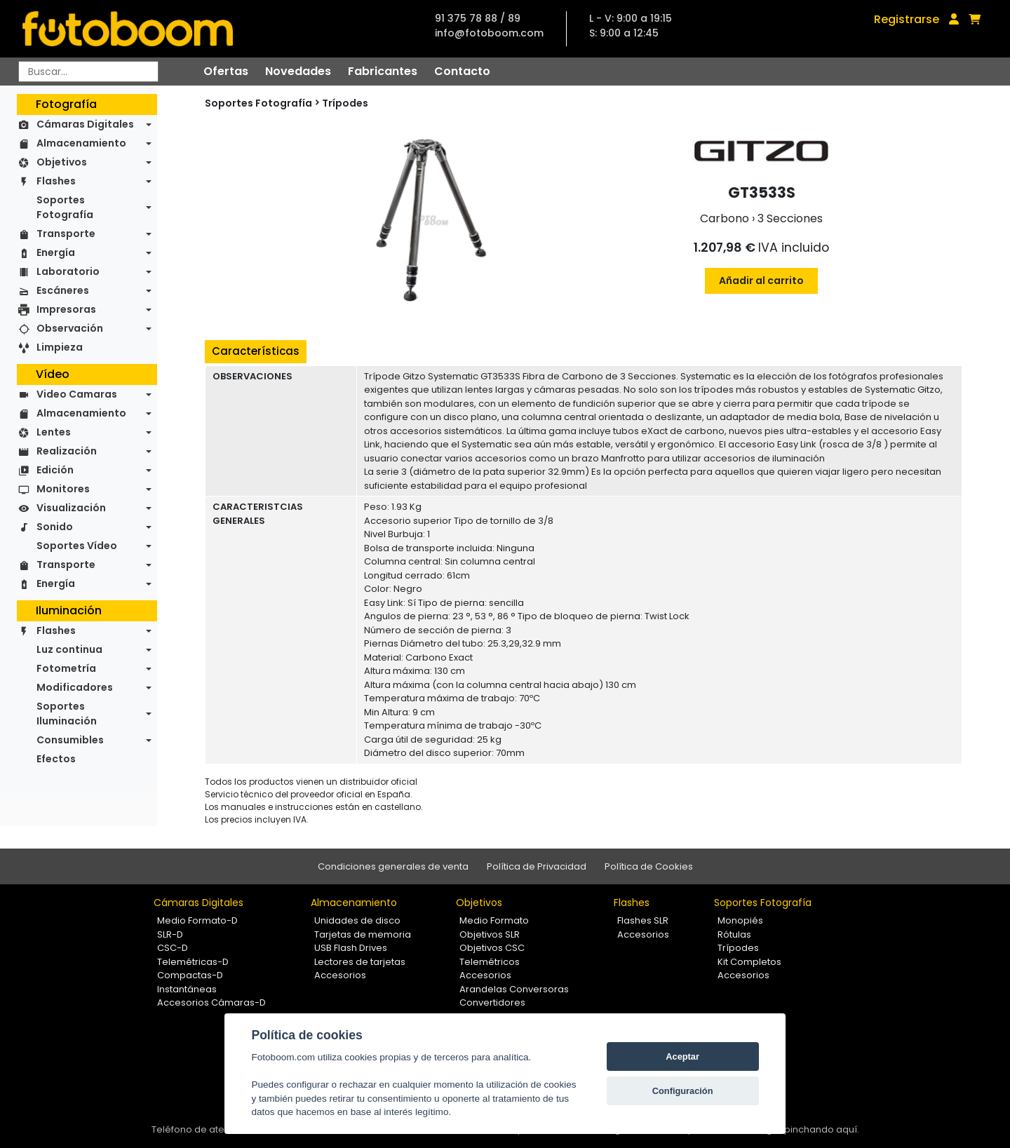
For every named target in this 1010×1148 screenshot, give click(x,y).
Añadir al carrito (761, 281)
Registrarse (906, 19)
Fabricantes (382, 71)
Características (255, 351)
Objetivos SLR (489, 934)
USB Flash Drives (350, 947)
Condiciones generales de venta (393, 866)
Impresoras (66, 309)
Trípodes (345, 103)
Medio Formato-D (197, 920)
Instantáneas (187, 989)
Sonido (54, 527)
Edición (55, 470)
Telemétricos (489, 961)
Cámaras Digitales (85, 124)
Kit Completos (749, 961)
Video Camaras (76, 394)
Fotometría (66, 668)
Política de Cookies (649, 866)
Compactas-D (190, 975)
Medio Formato (494, 920)
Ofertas (225, 71)
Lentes (53, 432)
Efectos (56, 759)
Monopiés (740, 920)
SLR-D (170, 934)
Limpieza (59, 347)
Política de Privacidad (536, 866)
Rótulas (734, 934)
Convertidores (492, 1002)
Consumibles (70, 740)
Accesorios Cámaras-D (211, 1002)
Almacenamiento (81, 143)
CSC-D (172, 947)
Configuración (682, 1091)
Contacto (462, 71)
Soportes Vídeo (76, 546)
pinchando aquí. (821, 1129)
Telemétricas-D (193, 961)
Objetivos (61, 162)
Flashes (56, 181)
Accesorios (340, 975)
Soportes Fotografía (64, 207)
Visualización (71, 508)
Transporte (65, 234)
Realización (66, 451)
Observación (69, 328)
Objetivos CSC (492, 947)
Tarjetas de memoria (362, 934)
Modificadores (74, 687)
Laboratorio (68, 271)
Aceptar (682, 1056)
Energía (55, 252)
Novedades (298, 71)
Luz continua (69, 649)
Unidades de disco (357, 920)
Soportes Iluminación (66, 713)
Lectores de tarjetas (359, 961)
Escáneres (62, 290)
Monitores (63, 489)
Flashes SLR (642, 920)
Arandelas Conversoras (514, 989)
